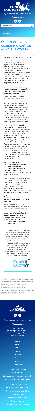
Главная (17, 341)
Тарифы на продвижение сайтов (17, 391)
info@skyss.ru (19, 17)
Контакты (17, 361)
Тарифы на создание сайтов (17, 384)
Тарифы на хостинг (17, 394)
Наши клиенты (17, 373)
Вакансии (17, 354)
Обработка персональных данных (17, 379)
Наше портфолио (17, 401)
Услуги (17, 348)
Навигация (5, 33)
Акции (17, 351)
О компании (17, 358)
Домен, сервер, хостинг (17, 369)
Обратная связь (17, 364)
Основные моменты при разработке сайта (17, 376)
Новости (17, 344)
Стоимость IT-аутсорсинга (17, 397)
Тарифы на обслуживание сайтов (17, 387)
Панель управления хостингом (17, 404)
